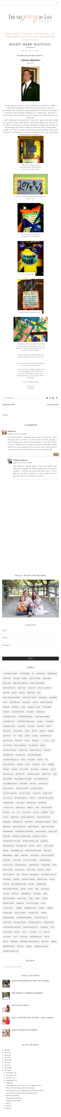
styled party (8, 908)
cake (23, 707)
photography (8, 874)
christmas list (9, 721)
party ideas (19, 870)
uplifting (7, 937)
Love (53, 33)
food (27, 764)
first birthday (9, 764)
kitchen (6, 812)
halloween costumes (23, 779)
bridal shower (46, 702)
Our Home (17, 860)
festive (40, 760)
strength (20, 903)
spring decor (8, 903)
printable (7, 879)
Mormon (50, 36)
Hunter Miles (42, 33)
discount (7, 736)
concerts (21, 726)
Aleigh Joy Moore (20, 460)
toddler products (30, 927)
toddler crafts (34, 922)
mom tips (6, 836)
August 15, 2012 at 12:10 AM (22, 463)
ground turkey (33, 774)
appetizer (7, 678)
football (36, 764)
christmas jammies (42, 717)
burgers (6, 707)
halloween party (10, 784)
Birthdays (43, 697)
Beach (14, 693)
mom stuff (53, 831)
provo (52, 879)
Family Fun (23, 750)
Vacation (23, 937)
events (27, 740)
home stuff (47, 793)
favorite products (10, 760)
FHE (46, 760)
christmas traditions (25, 721)
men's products (19, 827)
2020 (6, 1050)
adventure (40, 673)
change (6, 712)
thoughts (7, 922)
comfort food (9, 726)
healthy (33, 784)
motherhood (8, 846)
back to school (44, 688)
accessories (24, 673)
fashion (47, 750)
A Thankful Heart (10, 673)
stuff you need (32, 903)
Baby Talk (22, 688)
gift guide (24, 769)
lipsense (44, 812)
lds (13, 812)
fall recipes (33, 745)
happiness (27, 33)
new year (47, 851)
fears (23, 760)
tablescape (7, 913)
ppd (18, 874)
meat (55, 822)
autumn (16, 678)
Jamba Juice (20, 807)
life (18, 812)
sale (37, 889)
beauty (22, 693)
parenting (46, 865)
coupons (40, 726)
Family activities (9, 750)
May (7, 1108)
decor (34, 731)
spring (44, 898)
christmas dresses (25, 717)
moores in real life (30, 841)
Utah (15, 937)
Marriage (7, 822)
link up (36, 812)
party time (31, 870)
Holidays (37, 793)
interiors (42, 803)
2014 (6, 1065)
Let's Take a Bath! (20, 1005)
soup (31, 898)
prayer (25, 874)
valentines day (36, 937)
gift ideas (34, 769)
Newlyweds (7, 855)
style (43, 903)
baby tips (32, 688)
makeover (14, 817)
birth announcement (11, 697)
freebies (51, 764)
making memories (27, 817)
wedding (14, 941)
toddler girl (48, 922)
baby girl (7, 683)
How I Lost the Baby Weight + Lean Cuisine (32, 1018)
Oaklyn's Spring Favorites (24, 1030)
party (54, 865)
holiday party (25, 793)
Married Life (18, 822)
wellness (45, 941)
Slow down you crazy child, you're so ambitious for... (24, 1085)
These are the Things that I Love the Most (20, 1088)
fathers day (20, 755)
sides (45, 894)
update (46, 932)
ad (33, 673)
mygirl (5, 851)
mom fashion (41, 831)
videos (47, 937)
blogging (26, 702)
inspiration (31, 803)
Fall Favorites (20, 745)
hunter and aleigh (45, 798)
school (6, 894)
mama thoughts (43, 817)
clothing (49, 721)
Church (9, 33)
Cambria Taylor (34, 707)
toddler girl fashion (11, 927)
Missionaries (13, 36)
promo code (42, 879)
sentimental (26, 894)
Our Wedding (45, 860)
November (10, 1075)
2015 (6, 1063)
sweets (50, 908)
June (8, 1106)
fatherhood (8, 755)
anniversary (52, 673)
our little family (30, 860)
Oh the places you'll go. (14, 1098)
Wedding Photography (29, 941)
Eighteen (18, 740)
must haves (48, 846)
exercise (35, 740)
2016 (6, 1060)
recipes (31, 884)
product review (28, 879)
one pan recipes (47, 855)
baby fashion (35, 678)
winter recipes (9, 946)
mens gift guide (47, 827)
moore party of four (11, 841)
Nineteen (24, 855)
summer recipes (30, 908)
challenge (47, 707)
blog (5, 702)
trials (24, 932)
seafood (15, 894)
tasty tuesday (20, 913)
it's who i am (8, 807)
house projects (21, 798)
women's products (10, 951)
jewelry (30, 807)
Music (39, 846)
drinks (27, 736)
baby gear (47, 678)
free (44, 764)
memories (7, 827)
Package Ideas (30, 39)
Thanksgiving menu (24, 918)
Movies (31, 846)
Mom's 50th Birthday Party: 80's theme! (30, 981)
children (30, 712)
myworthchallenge (33, 851)
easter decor (45, 736)
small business (9, 898)
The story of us (41, 918)
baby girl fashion (20, 683)
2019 (6, 1052)
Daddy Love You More (13, 1101)
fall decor (7, 745)
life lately (26, 812)
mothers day (21, 846)
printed (16, 879)
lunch (5, 817)
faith (46, 740)
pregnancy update (48, 874)
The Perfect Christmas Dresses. (27, 993)
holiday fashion (10, 793)
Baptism (6, 693)
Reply (56, 454)
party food (7, 870)
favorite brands (34, 755)
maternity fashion (43, 822)
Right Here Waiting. (12, 1095)
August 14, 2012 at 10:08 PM (17, 434)
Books (35, 702)
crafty (17, 33)
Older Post (53, 404)
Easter (35, 736)
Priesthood (23, 274)
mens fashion (33, 827)
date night (18, 731)
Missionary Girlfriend (24, 831)
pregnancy (34, 874)
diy (14, 736)
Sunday (42, 908)
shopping (37, 894)
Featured (31, 760)
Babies (24, 678)
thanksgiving (8, 918)
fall (52, 740)
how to (32, 798)
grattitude (20, 774)
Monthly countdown (33, 36)
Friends (6, 769)
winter (54, 941)
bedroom (31, 693)
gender (14, 769)
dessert (42, 731)
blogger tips (15, 702)
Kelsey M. (12, 431)
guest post (46, 774)
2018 (6, 1055)
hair (55, 774)
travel (17, 932)
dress (20, 736)
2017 (6, 1057)
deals (27, 731)
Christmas (40, 712)
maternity (29, 822)
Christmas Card (9, 717)
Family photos (35, 750)
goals (53, 769)
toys (52, 927)
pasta (48, 870)
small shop (21, 898)
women (29, 946)
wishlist (20, 946)
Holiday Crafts (22, 788)
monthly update (39, 836)
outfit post (8, 865)
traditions (7, 932)
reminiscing (41, 884)
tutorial (33, 932)
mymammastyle (17, 851)
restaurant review (10, 889)
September (10, 1080)
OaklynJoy (34, 855)
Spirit (37, 898)
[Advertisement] (30, 553)
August (8, 1083)
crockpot (7, 731)
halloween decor (41, 779)
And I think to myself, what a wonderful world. (21, 1093)
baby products (9, 688)
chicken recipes (18, 712)
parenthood (34, 865)
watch (5, 941)
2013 (6, 1068)
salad (30, 889)
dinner (50, 731)
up (40, 932)
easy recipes (8, 740)
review (23, 889)
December (10, 1073)
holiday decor (37, 788)
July (7, 1103)
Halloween (7, 779)
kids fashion (46, 807)
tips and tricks (20, 922)
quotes (6, 884)
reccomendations (19, 884)
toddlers (44, 927)
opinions (6, 860)
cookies (31, 726)
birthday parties (29, 697)
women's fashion (41, 946)
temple (43, 913)
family (42, 745)
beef (39, 693)
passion (40, 870)
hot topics (7, 798)
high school (8, 788)
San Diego (45, 889)
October (9, 1078)
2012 (6, 1070)
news (17, 855)
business (15, 707)
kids (37, 807)
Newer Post (8, 404)
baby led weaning (37, 683)
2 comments (9, 398)
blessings (53, 697)
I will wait (20, 803)
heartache (43, 784)
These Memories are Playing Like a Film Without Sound (25, 1090)
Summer (19, 908)
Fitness (20, 764)
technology (33, 913)
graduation (8, 774)
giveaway (44, 769)
